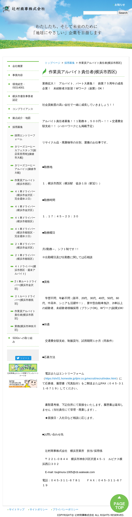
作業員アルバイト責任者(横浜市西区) (25, 315)
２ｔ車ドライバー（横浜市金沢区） (25, 245)
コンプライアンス (22, 108)
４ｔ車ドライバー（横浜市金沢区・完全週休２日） (25, 195)
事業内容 (17, 75)
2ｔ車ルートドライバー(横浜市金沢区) (26, 285)
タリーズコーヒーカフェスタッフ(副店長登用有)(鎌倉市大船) (25, 152)
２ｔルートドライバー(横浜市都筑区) (25, 300)
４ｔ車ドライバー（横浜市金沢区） (25, 208)
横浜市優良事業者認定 (22, 98)
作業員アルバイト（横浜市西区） (25, 182)
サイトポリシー (39, 509)
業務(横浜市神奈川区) (25, 328)
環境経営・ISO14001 (18, 86)
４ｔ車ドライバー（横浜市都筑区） (25, 219)
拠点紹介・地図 (21, 118)
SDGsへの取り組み (22, 340)
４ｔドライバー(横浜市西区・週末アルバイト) (25, 270)
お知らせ (120, 4)
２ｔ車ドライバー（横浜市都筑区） (25, 257)
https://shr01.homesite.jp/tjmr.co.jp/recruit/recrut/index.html (80, 378)
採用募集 (17, 127)
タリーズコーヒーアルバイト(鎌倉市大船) (25, 169)
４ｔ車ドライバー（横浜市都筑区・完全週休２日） (25, 232)
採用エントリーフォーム (25, 137)
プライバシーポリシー (65, 509)
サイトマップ (16, 509)
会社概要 (17, 66)
